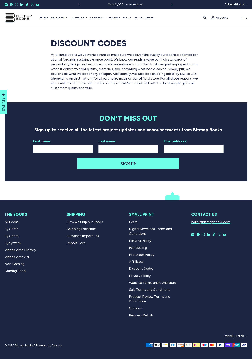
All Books (11, 222)
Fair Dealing (138, 248)
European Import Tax (83, 236)
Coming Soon (15, 271)
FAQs (133, 222)
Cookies (135, 308)
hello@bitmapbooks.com (210, 222)
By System (13, 243)
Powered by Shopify (49, 345)
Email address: (175, 141)
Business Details (141, 315)
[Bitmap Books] (18, 18)
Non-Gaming (14, 264)
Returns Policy (140, 241)
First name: (42, 141)
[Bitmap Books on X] (32, 4)
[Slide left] (79, 4)
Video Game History (20, 250)
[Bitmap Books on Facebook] (11, 4)
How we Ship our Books (85, 222)
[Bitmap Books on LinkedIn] (21, 4)
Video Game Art (17, 257)
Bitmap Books (24, 345)
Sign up (128, 164)
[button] (59, 17)
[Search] (205, 18)
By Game (11, 229)
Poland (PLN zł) (234, 4)
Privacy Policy (140, 276)
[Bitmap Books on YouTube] (37, 4)
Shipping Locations (81, 229)
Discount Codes (141, 268)
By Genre (12, 236)
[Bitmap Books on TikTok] (27, 4)
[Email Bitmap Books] (6, 4)
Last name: (107, 141)
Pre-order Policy (141, 255)
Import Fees (76, 243)
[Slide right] (171, 4)
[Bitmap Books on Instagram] (16, 4)
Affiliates (136, 262)
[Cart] (244, 17)
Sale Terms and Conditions (149, 290)
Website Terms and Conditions (152, 283)
